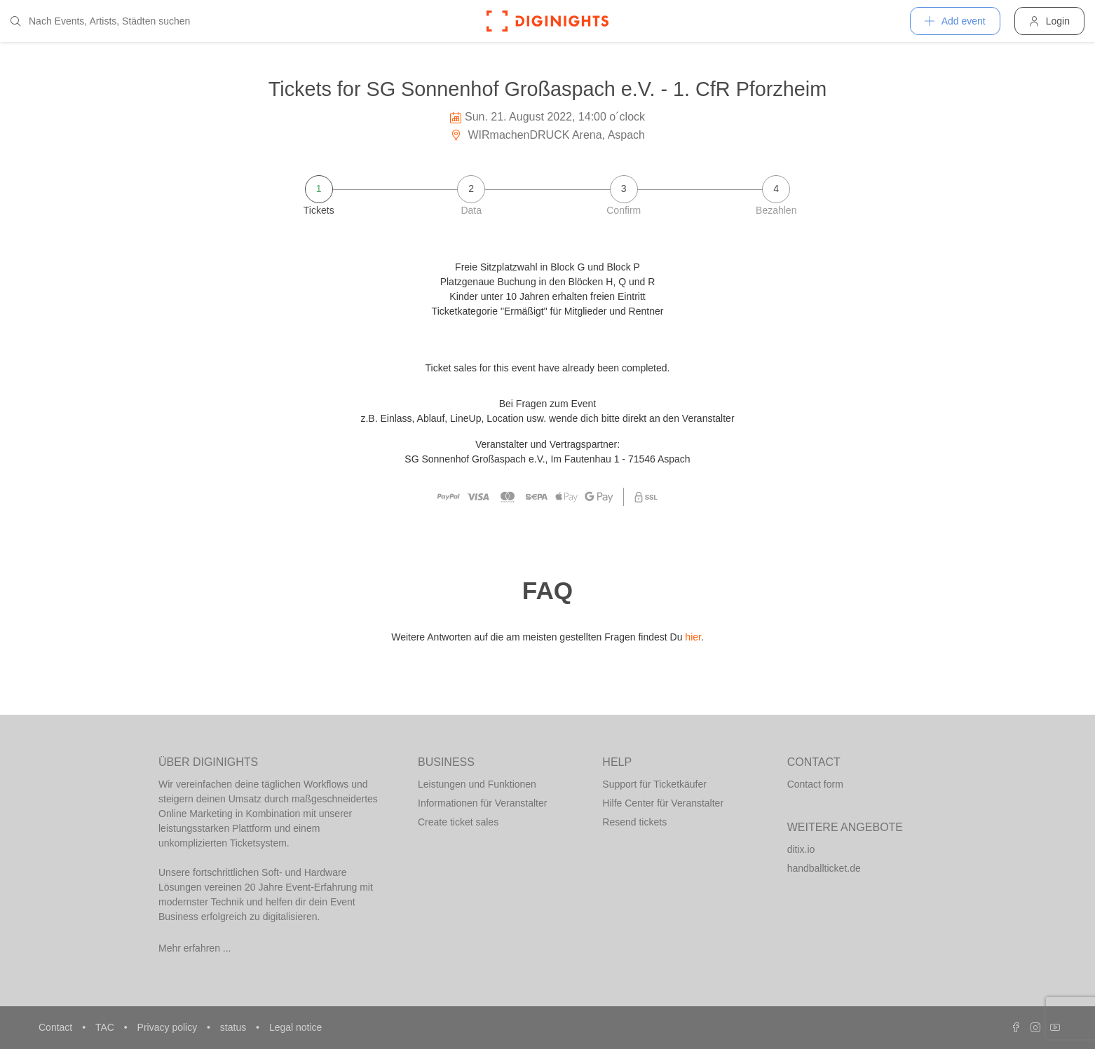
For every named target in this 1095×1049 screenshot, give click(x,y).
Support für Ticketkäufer (654, 784)
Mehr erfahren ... (194, 948)
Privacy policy (168, 1027)
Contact (57, 1027)
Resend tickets (634, 822)
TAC (106, 1027)
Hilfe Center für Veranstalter (662, 803)
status (234, 1027)
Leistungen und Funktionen (477, 784)
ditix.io (801, 849)
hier (693, 637)
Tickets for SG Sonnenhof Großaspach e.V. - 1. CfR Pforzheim (547, 89)
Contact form (815, 784)
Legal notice (295, 1027)
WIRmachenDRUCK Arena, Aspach (547, 135)
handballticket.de (824, 868)
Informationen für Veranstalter (482, 803)
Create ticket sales (458, 822)
